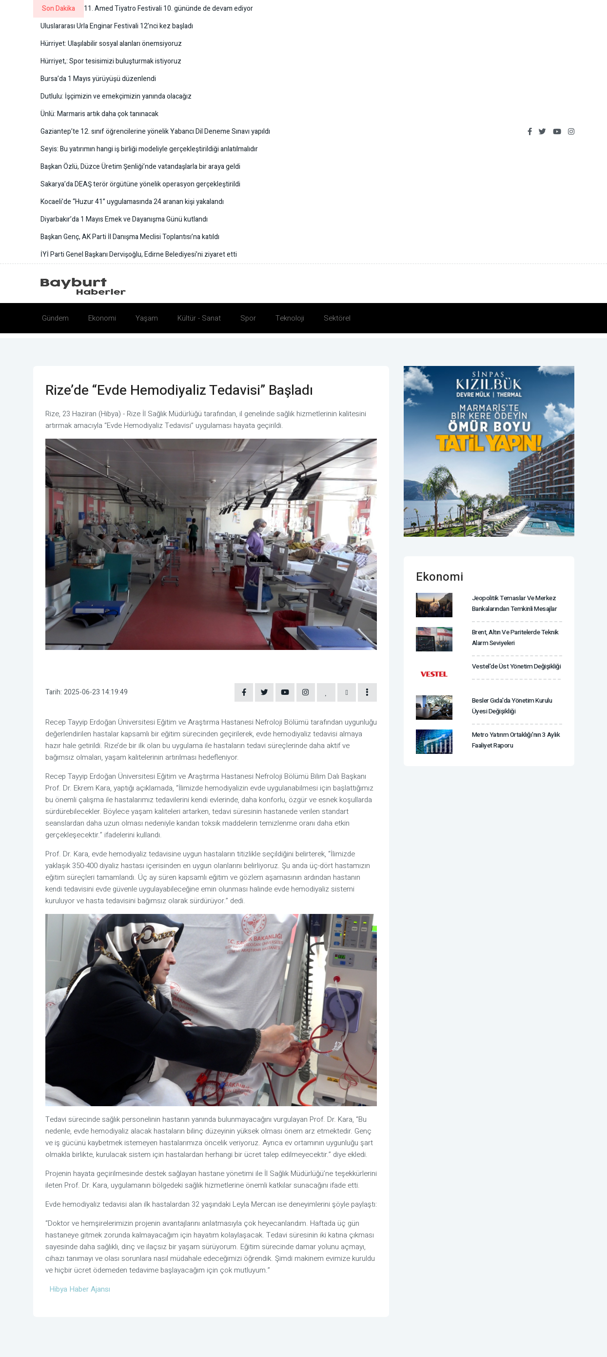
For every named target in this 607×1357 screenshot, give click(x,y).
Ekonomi (102, 318)
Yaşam (147, 318)
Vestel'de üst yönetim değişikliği (514, 666)
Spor (248, 318)
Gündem (55, 318)
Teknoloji (289, 318)
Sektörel (337, 318)
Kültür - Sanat (199, 318)
